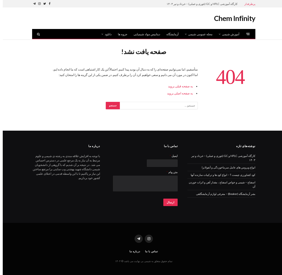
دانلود (105, 34)
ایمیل (171, 155)
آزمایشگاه (170, 34)
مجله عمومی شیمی (197, 34)
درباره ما (132, 251)
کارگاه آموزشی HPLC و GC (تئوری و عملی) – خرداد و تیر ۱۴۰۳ (199, 3)
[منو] (245, 34)
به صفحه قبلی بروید (177, 86)
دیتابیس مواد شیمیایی (144, 34)
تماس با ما (148, 251)
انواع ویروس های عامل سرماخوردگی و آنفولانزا (226, 167)
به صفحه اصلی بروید (177, 93)
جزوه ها (120, 34)
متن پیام (169, 172)
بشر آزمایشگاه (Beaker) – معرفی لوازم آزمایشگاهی (223, 193)
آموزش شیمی (228, 34)
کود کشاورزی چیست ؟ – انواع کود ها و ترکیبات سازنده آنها (220, 174)
